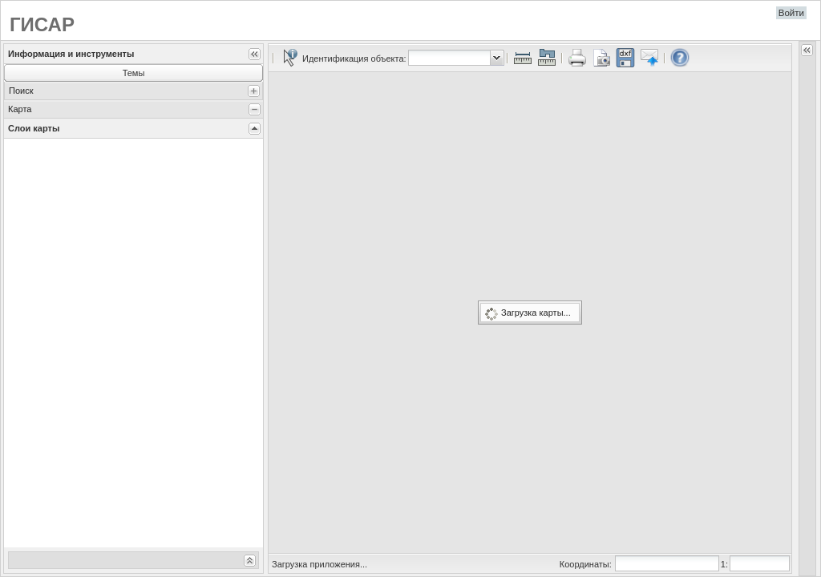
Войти (791, 13)
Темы (134, 73)
